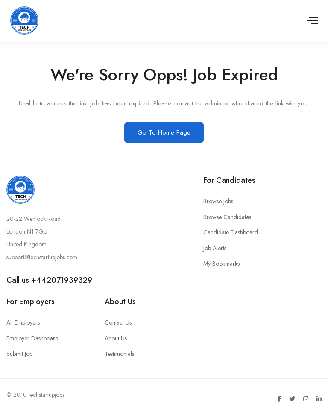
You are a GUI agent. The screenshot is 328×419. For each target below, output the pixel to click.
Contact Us (118, 322)
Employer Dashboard (32, 338)
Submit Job (19, 353)
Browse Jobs (218, 201)
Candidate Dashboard (230, 232)
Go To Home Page (164, 132)
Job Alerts (214, 248)
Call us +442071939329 (49, 280)
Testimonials (119, 353)
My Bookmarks (221, 263)
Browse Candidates (227, 217)
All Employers (23, 322)
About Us (116, 338)
